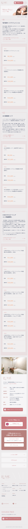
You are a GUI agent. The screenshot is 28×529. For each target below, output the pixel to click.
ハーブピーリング (6, 491)
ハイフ (3, 489)
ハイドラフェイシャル (6, 487)
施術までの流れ (15, 485)
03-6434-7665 (8, 512)
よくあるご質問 (22, 490)
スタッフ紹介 (15, 490)
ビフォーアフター (22, 485)
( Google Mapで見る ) (12, 383)
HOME (18, 16)
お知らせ (14, 495)
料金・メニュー (5, 485)
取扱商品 (3, 495)
